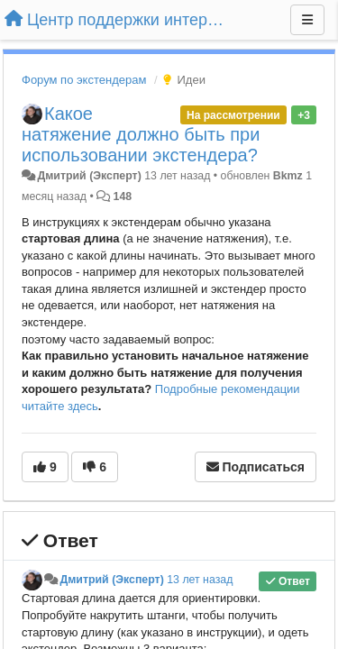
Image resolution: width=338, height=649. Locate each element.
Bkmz (288, 175)
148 (123, 196)
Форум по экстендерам (84, 80)
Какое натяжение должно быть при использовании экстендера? (141, 134)
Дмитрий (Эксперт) (89, 175)
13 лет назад (200, 579)
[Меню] (307, 20)
